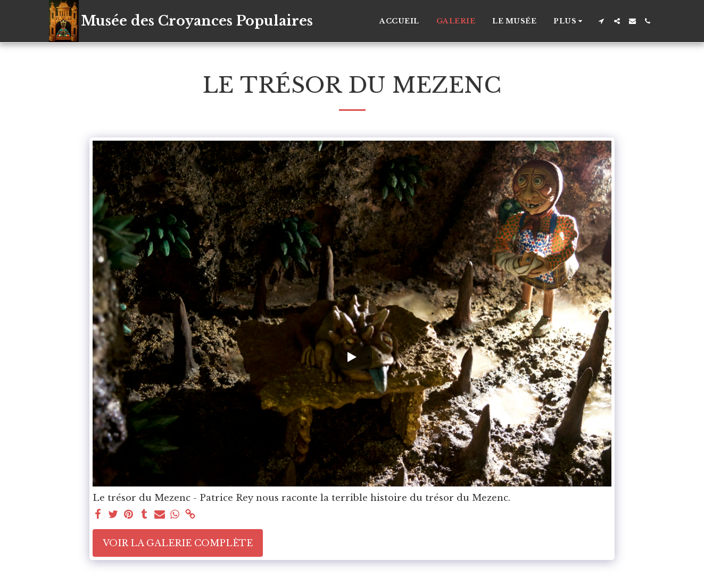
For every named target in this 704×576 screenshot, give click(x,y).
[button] (601, 21)
